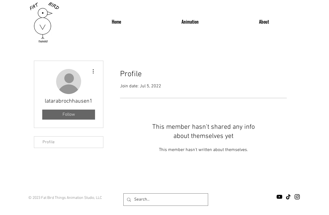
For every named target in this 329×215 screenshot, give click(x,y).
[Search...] (165, 200)
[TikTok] (288, 196)
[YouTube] (279, 196)
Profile (49, 142)
